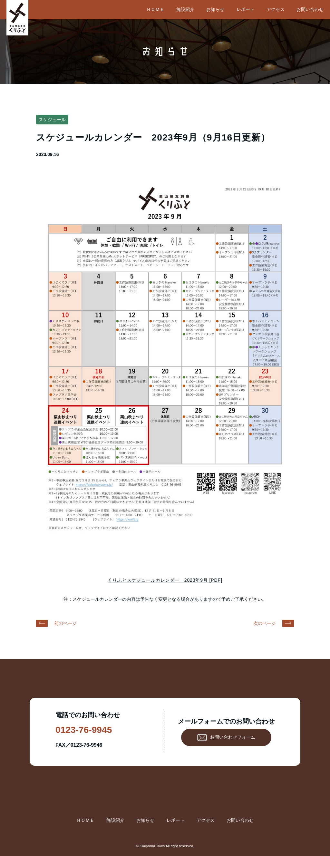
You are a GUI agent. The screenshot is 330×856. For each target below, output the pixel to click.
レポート (246, 9)
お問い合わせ (310, 9)
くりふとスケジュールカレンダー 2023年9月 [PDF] (165, 580)
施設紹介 (185, 9)
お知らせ (215, 9)
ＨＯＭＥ (155, 9)
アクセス (276, 9)
